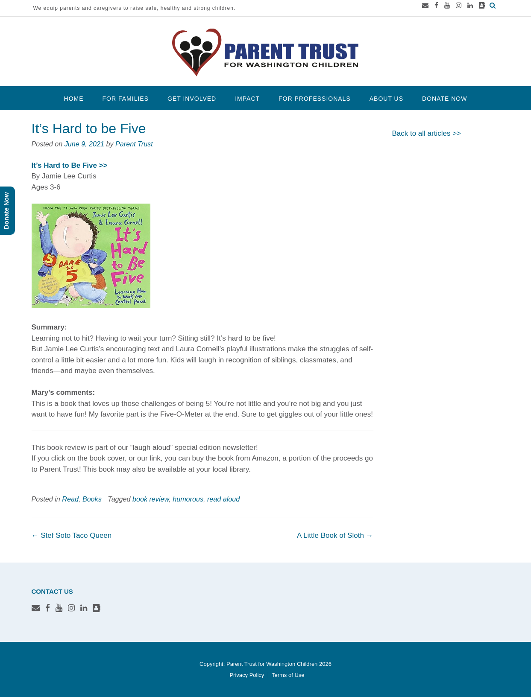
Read (70, 499)
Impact (247, 98)
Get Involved (191, 98)
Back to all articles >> (426, 133)
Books (92, 499)
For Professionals (315, 98)
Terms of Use (288, 675)
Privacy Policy (246, 675)
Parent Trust (134, 144)
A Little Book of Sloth (335, 535)
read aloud (223, 499)
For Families (126, 98)
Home (74, 98)
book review (150, 499)
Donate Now (444, 98)
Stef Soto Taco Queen (72, 535)
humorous (188, 499)
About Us (386, 98)
